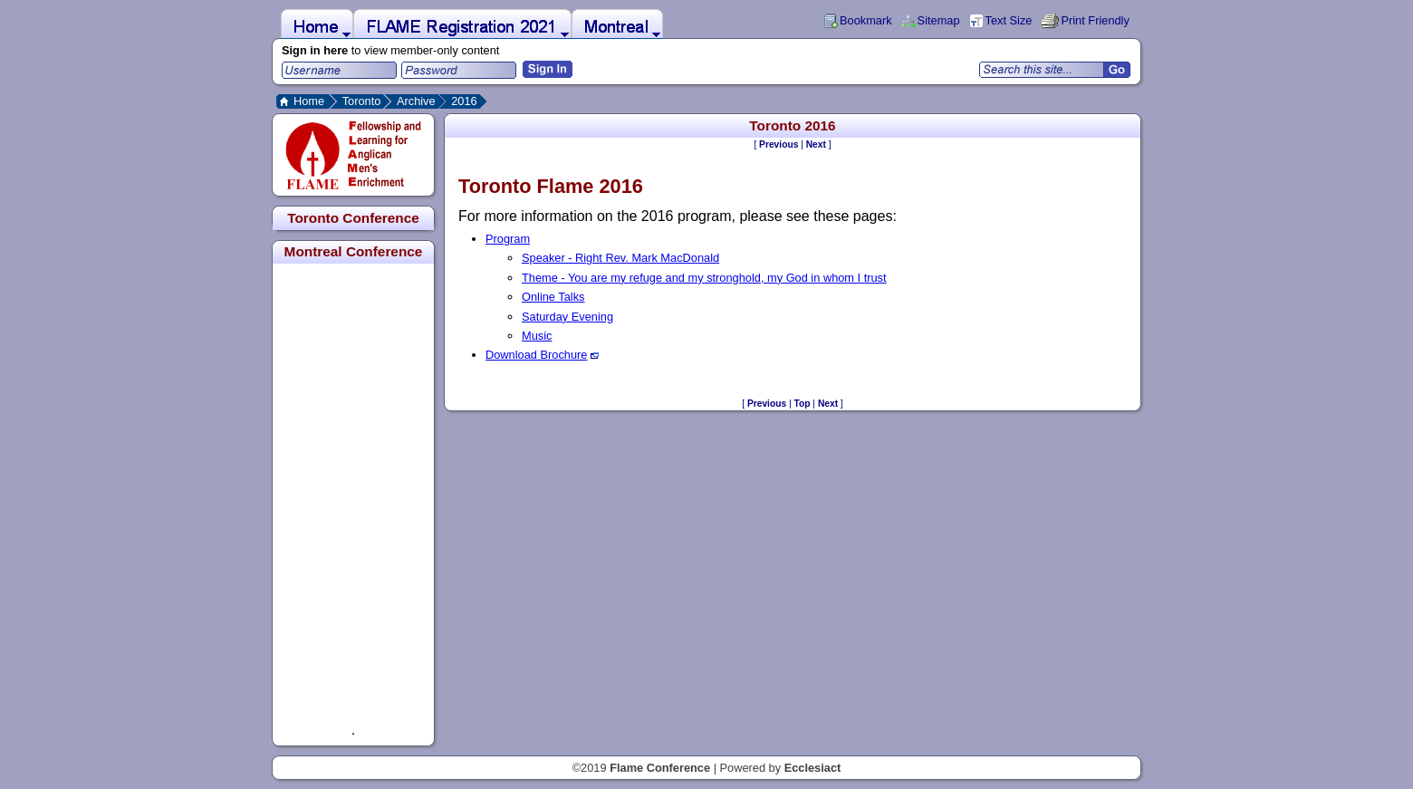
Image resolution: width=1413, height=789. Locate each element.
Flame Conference (660, 768)
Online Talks (553, 296)
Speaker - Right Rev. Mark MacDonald (620, 258)
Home (308, 101)
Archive (416, 101)
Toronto (361, 101)
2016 (463, 101)
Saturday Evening (567, 316)
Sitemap (939, 20)
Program (507, 238)
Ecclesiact (812, 768)
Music (537, 335)
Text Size (1009, 20)
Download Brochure (542, 354)
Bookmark (866, 20)
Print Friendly (1095, 20)
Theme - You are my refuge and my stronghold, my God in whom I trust (704, 277)
